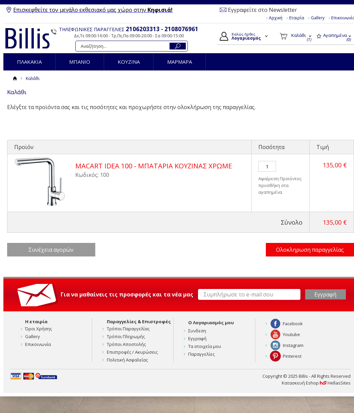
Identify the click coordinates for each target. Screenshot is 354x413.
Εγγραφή (197, 338)
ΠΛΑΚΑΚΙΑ (29, 61)
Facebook (293, 324)
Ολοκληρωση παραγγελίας (310, 249)
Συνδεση (197, 331)
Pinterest (292, 356)
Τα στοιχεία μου (204, 346)
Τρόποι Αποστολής (126, 344)
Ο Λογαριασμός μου (211, 322)
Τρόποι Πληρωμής (126, 336)
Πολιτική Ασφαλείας (127, 360)
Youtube (291, 334)
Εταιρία (296, 18)
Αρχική (275, 18)
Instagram (293, 345)
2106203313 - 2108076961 (162, 29)
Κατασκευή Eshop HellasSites (316, 383)
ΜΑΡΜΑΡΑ (179, 61)
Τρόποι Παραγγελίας (128, 329)
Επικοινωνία (38, 344)
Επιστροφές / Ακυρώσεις (132, 352)
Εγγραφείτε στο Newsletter (262, 10)
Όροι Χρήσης (38, 329)
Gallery (317, 18)
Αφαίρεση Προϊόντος (279, 178)
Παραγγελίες (201, 354)
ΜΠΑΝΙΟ (79, 61)
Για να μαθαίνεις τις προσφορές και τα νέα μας (127, 294)
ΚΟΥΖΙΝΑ (129, 61)
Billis (27, 38)
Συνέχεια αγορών (51, 249)
